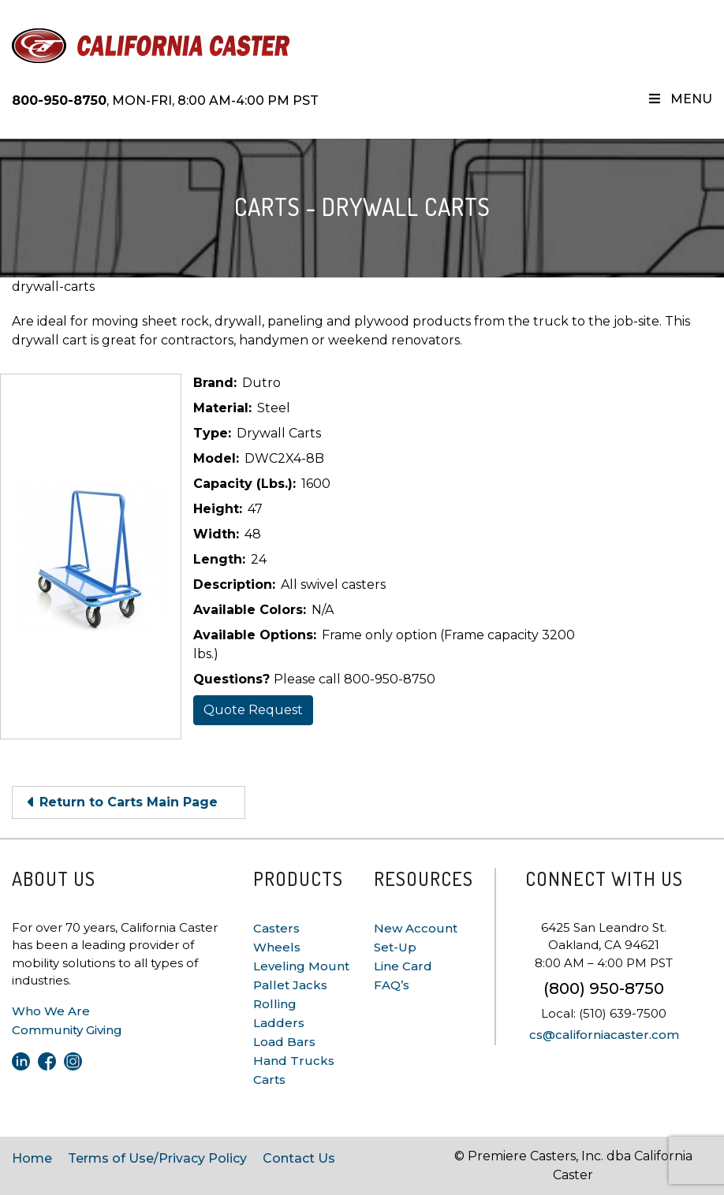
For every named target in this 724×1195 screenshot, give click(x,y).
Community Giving (67, 1029)
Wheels (276, 947)
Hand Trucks (293, 1060)
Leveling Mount (301, 966)
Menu (679, 98)
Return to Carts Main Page (128, 802)
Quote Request (253, 709)
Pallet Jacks (290, 984)
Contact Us (299, 1158)
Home (32, 1158)
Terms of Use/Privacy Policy (157, 1158)
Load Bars (284, 1041)
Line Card (403, 966)
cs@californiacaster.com (604, 1034)
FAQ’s (391, 984)
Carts (269, 1079)
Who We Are (51, 1010)
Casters (276, 928)
